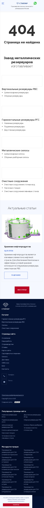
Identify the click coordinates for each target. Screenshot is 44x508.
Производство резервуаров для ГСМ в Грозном (9, 460)
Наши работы (6, 341)
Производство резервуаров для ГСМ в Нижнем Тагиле (9, 474)
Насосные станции (12, 188)
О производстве (8, 344)
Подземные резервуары (14, 127)
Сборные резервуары (13, 96)
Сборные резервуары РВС (33, 420)
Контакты (5, 369)
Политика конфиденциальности (13, 395)
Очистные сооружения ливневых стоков (21, 191)
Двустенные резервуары (14, 130)
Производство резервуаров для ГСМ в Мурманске (9, 489)
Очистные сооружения (15, 181)
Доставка (5, 360)
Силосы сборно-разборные (33, 425)
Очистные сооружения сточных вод (19, 184)
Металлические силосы (15, 150)
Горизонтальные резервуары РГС (20, 119)
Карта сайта (6, 350)
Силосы (4, 325)
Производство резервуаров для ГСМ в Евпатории (31, 460)
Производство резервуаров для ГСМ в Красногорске (31, 474)
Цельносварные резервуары (16, 92)
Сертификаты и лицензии (11, 353)
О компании (6, 338)
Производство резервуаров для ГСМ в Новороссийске (31, 489)
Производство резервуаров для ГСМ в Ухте (31, 482)
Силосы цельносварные (10, 430)
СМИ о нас (5, 363)
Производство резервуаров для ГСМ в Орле (9, 482)
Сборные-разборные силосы (16, 157)
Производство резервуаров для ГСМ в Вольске (31, 467)
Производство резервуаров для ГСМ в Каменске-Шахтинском (10, 467)
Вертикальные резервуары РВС (19, 89)
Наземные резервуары (13, 123)
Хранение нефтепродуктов (17, 247)
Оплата (4, 357)
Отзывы (4, 347)
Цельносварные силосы (14, 154)
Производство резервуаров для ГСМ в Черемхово (31, 452)
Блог (3, 366)
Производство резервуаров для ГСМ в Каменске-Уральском (9, 452)
